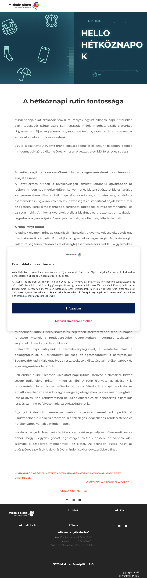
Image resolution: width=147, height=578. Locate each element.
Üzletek (73, 510)
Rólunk (73, 525)
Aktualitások (27, 525)
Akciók (119, 510)
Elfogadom (73, 308)
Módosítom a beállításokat (73, 321)
